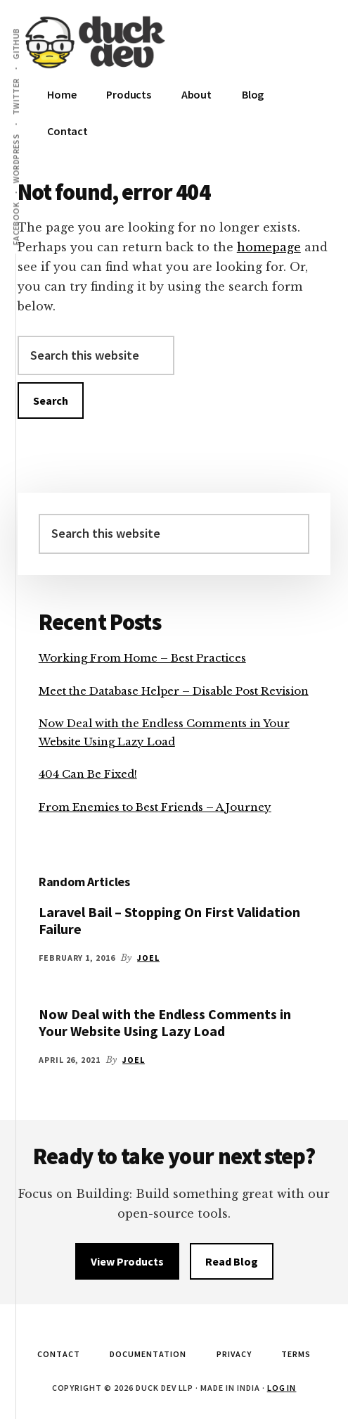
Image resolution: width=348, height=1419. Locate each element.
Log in (282, 1387)
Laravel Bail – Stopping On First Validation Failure (169, 920)
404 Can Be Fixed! (88, 774)
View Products (127, 1261)
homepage (269, 247)
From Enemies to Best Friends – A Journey (155, 807)
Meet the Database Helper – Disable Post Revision (174, 691)
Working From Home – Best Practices (142, 657)
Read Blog (231, 1261)
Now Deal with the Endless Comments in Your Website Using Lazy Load (165, 1022)
